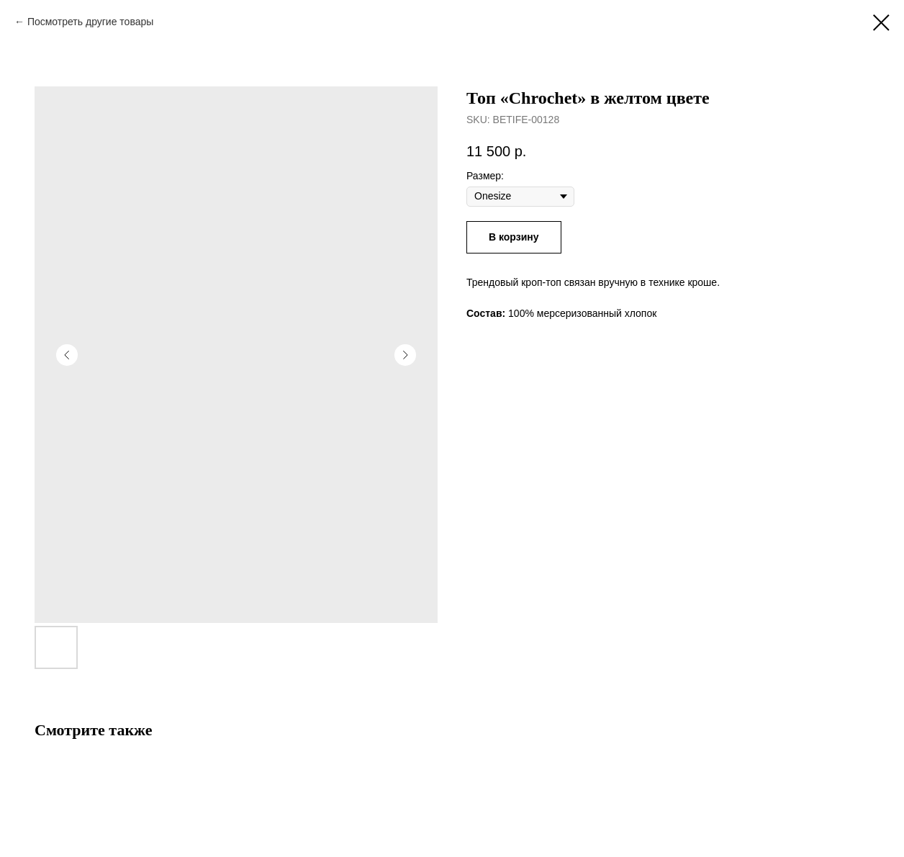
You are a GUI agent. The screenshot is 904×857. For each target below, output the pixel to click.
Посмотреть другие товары (90, 21)
